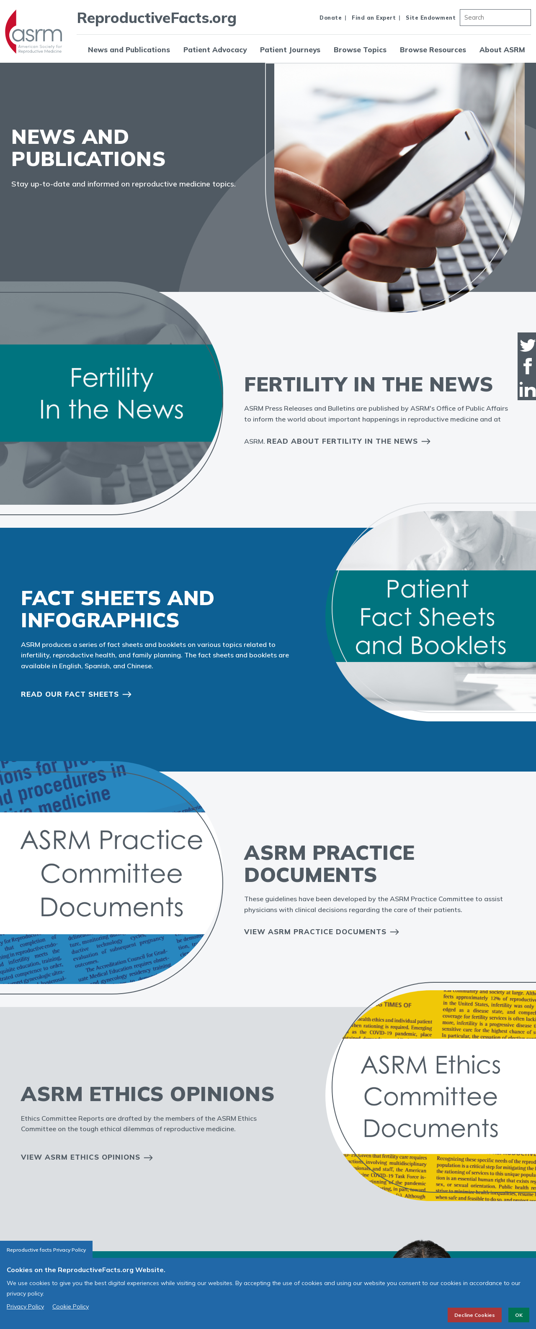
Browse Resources (433, 49)
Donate (331, 17)
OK (519, 1315)
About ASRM (502, 49)
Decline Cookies (474, 1315)
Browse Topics (360, 49)
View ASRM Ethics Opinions (80, 1157)
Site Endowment (431, 17)
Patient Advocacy (215, 49)
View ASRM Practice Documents (315, 931)
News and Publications (129, 49)
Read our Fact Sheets (70, 694)
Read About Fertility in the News (342, 441)
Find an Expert (374, 17)
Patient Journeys (290, 49)
